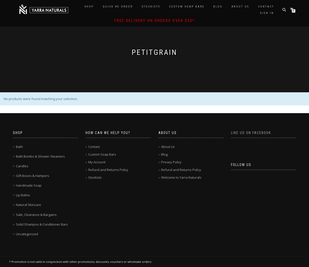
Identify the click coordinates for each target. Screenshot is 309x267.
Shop (89, 6)
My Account (96, 162)
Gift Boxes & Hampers (32, 175)
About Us (240, 6)
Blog (217, 6)
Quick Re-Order (118, 6)
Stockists (151, 6)
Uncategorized (27, 234)
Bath (19, 146)
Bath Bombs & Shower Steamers (40, 156)
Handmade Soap (29, 185)
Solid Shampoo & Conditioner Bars (42, 224)
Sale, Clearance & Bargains (36, 214)
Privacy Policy (171, 162)
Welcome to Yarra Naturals (181, 177)
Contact (266, 6)
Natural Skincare (28, 204)
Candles (22, 166)
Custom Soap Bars (186, 6)
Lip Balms (23, 195)
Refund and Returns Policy (108, 169)
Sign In (267, 13)
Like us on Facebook (251, 133)
